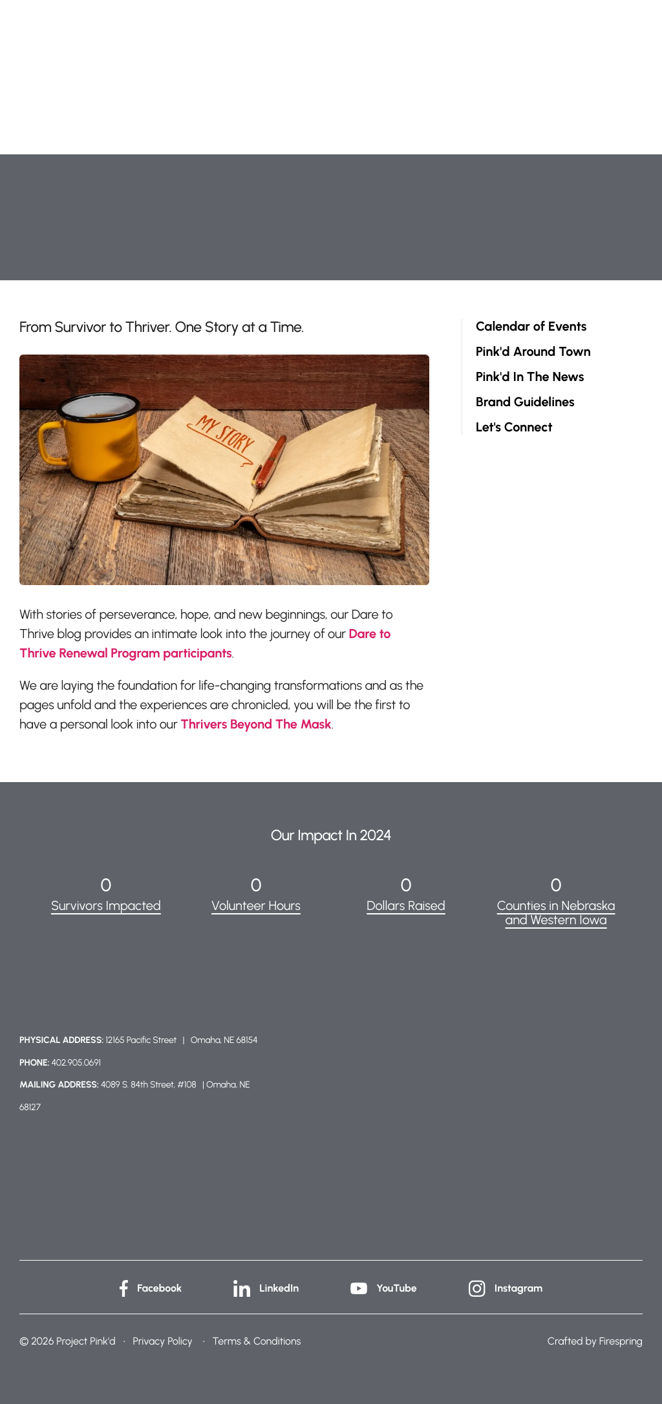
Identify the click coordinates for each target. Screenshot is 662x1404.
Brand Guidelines (525, 402)
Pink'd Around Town (533, 351)
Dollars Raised (406, 905)
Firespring (621, 1341)
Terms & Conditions (257, 1341)
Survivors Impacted (106, 905)
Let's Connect (514, 427)
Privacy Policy (162, 1341)
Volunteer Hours (256, 905)
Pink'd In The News (530, 376)
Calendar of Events (531, 326)
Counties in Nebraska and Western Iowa (556, 912)
